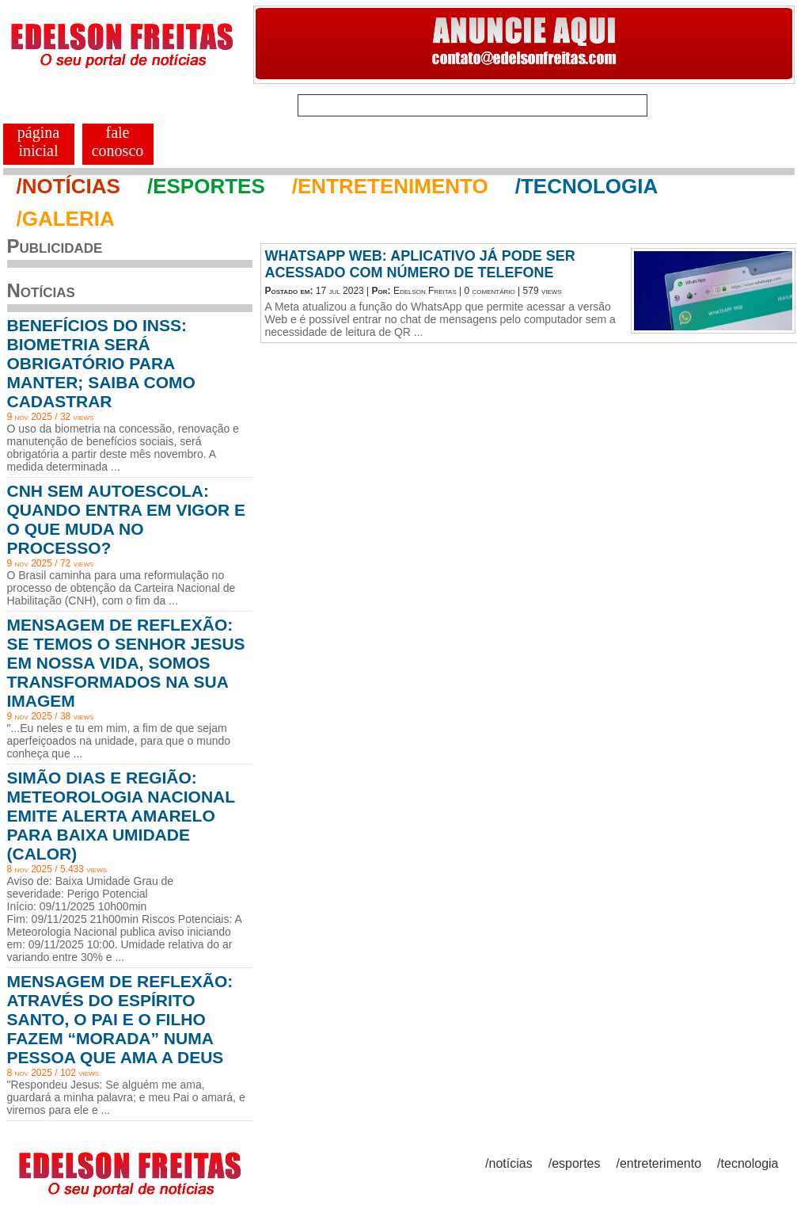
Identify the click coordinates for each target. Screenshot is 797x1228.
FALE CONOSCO (118, 141)
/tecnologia (747, 1163)
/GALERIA (66, 219)
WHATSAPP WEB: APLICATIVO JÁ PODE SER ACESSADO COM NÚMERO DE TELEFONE (420, 264)
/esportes (574, 1163)
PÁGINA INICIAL (38, 141)
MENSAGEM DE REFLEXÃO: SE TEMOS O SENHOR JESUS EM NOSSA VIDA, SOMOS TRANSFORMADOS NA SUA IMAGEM (126, 663)
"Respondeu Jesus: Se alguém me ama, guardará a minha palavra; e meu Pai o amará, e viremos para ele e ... (126, 1097)
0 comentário (490, 290)
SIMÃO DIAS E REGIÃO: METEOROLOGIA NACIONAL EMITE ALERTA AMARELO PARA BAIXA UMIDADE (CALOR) (121, 815)
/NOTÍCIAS (68, 186)
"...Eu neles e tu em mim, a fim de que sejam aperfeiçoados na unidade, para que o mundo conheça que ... (119, 741)
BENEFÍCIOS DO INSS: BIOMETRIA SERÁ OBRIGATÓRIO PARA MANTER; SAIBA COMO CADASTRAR (101, 363)
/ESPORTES (206, 186)
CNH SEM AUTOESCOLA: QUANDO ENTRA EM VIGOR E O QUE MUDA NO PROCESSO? (126, 519)
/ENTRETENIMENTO (390, 186)
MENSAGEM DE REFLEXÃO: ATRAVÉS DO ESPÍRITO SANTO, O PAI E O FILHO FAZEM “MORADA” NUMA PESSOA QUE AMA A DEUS (120, 1019)
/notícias (509, 1163)
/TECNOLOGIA (586, 186)
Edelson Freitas (425, 290)
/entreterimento (659, 1163)
